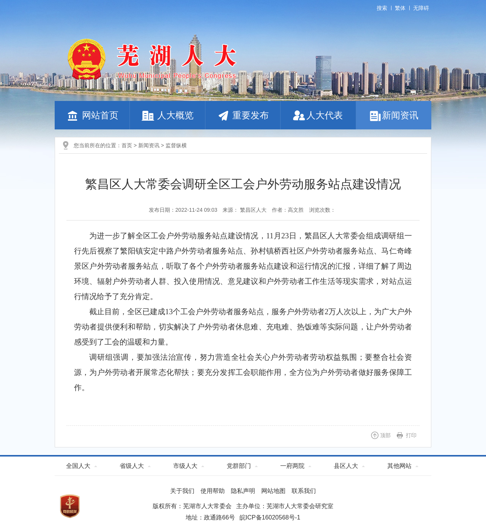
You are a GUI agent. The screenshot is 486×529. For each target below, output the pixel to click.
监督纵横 (176, 145)
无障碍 (421, 8)
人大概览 (167, 115)
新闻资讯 (393, 115)
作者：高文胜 (288, 210)
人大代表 (318, 115)
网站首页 (92, 115)
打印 (411, 435)
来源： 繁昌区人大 (244, 210)
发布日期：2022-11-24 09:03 (183, 210)
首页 (127, 145)
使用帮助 (212, 491)
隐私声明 (243, 491)
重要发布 (243, 115)
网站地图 (273, 491)
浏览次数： (322, 210)
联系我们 (304, 491)
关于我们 (182, 491)
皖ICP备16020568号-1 (270, 517)
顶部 (385, 435)
